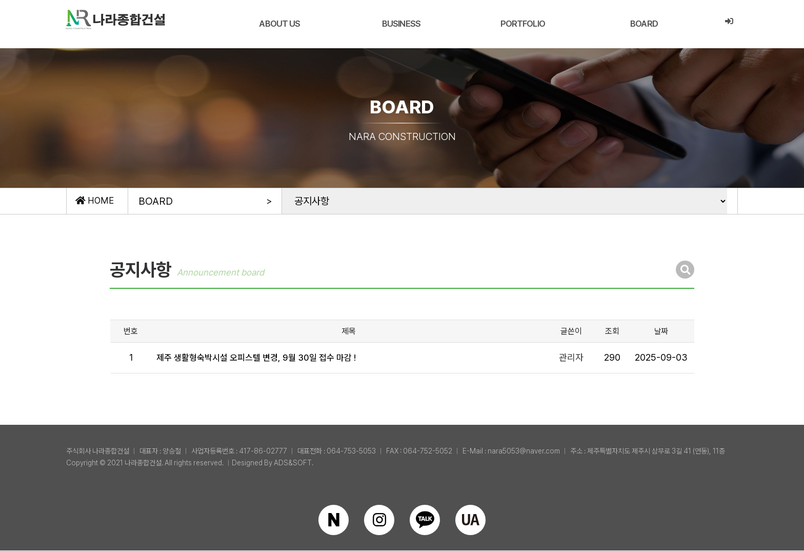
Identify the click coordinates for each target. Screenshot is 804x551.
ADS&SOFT (293, 463)
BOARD (643, 23)
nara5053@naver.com (524, 451)
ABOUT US (279, 23)
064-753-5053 (351, 451)
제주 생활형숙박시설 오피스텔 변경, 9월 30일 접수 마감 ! (263, 358)
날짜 (661, 332)
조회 (612, 332)
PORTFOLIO (522, 23)
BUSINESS (400, 23)
